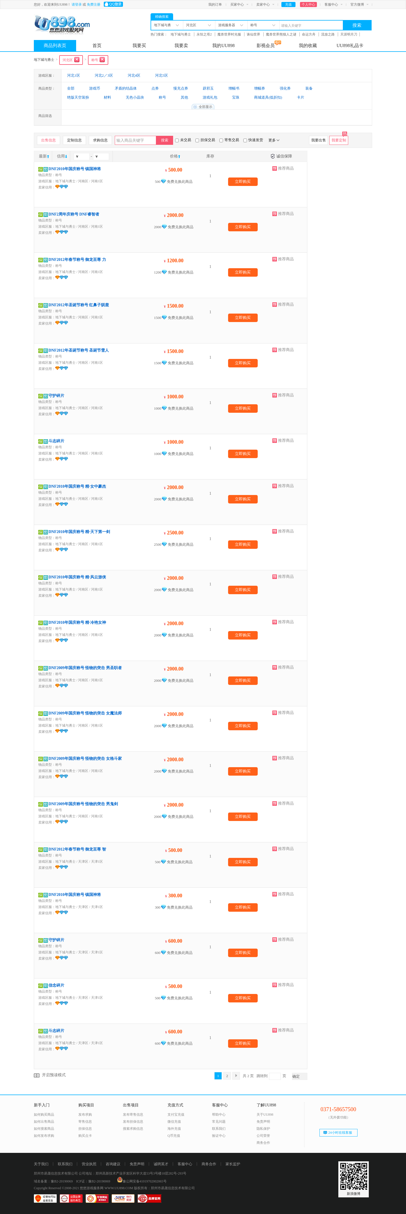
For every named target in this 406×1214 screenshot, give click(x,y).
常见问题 (219, 1122)
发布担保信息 (133, 1122)
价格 (174, 156)
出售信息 (48, 140)
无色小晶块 (135, 97)
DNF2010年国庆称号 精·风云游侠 (77, 577)
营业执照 (89, 1164)
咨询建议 (113, 1164)
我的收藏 (308, 45)
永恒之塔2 (205, 34)
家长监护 (233, 1164)
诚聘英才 (161, 1164)
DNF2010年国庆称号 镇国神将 (74, 169)
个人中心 (308, 4)
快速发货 (253, 140)
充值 (288, 4)
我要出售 (318, 140)
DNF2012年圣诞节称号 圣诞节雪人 (78, 350)
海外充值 (174, 1129)
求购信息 (100, 140)
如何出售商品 (44, 1122)
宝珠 (235, 97)
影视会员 (269, 44)
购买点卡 (85, 1136)
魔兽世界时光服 (229, 34)
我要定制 (339, 140)
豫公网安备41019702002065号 (142, 1181)
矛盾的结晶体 (126, 88)
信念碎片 (56, 985)
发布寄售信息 (133, 1115)
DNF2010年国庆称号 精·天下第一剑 (79, 532)
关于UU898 (265, 1115)
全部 (70, 88)
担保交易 (205, 140)
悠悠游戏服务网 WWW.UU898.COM (106, 1188)
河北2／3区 (104, 75)
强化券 (285, 88)
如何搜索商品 (44, 1129)
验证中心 (219, 1136)
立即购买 (243, 181)
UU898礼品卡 (350, 45)
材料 (107, 97)
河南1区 (97, 181)
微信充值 (174, 1122)
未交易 (183, 140)
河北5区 (161, 75)
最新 (43, 156)
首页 (97, 45)
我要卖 (181, 45)
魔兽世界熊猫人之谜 (281, 34)
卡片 (300, 97)
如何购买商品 (44, 1115)
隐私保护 (263, 1129)
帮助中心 (219, 1115)
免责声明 (263, 1122)
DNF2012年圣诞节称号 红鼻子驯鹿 (78, 305)
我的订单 (215, 4)
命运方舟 (309, 34)
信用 (61, 156)
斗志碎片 (56, 441)
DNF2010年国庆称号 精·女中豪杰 (77, 486)
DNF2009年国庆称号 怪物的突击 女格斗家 (85, 758)
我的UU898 (223, 45)
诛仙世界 (254, 34)
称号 (162, 97)
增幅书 (233, 88)
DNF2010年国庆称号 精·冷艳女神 (77, 622)
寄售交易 (229, 140)
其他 (184, 97)
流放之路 (328, 34)
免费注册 (93, 4)
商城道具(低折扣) (268, 97)
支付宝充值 (175, 1115)
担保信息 (85, 1129)
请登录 (77, 4)
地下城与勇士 (181, 34)
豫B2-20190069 (62, 1181)
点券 (155, 88)
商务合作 (263, 1143)
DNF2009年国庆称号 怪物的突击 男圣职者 (85, 668)
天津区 (83, 862)
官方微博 (357, 4)
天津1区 (97, 862)
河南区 (83, 181)
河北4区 (134, 75)
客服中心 (331, 4)
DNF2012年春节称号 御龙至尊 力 (77, 260)
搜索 (356, 25)
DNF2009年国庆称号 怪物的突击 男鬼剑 (83, 804)
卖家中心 (263, 4)
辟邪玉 (208, 88)
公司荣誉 (263, 1136)
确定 (296, 1076)
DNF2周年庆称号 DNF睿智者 (73, 214)
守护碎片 (56, 396)
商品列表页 (55, 45)
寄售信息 (85, 1122)
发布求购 (85, 1115)
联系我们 (219, 1129)
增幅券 (259, 88)
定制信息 (74, 140)
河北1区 (73, 75)
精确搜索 (162, 17)
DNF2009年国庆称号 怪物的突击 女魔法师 (85, 713)
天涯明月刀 (348, 34)
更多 (273, 140)
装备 (309, 88)
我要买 (139, 45)
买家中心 (237, 4)
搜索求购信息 (133, 1129)
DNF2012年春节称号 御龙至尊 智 (77, 849)
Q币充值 (173, 1136)
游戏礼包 (210, 97)
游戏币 (94, 88)
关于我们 (41, 1164)
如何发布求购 (44, 1136)
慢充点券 (180, 88)
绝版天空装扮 (78, 97)
